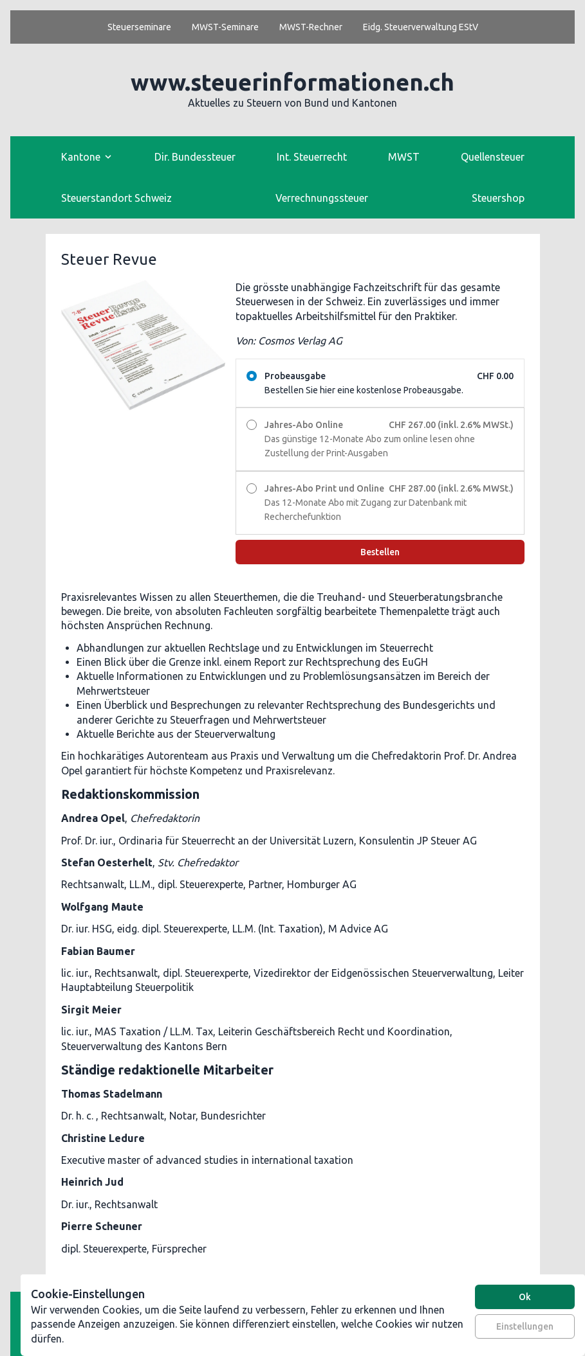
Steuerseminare (139, 27)
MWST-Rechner (310, 27)
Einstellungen (524, 1326)
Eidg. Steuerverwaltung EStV (420, 27)
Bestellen (380, 552)
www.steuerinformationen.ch (292, 82)
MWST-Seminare (225, 27)
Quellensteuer (493, 157)
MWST (404, 157)
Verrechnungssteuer (321, 198)
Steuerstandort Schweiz (116, 198)
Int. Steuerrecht (312, 157)
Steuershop (498, 198)
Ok (525, 1297)
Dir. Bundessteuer (195, 157)
